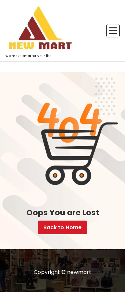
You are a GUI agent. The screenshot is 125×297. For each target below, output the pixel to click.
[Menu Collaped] (113, 30)
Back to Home (62, 227)
